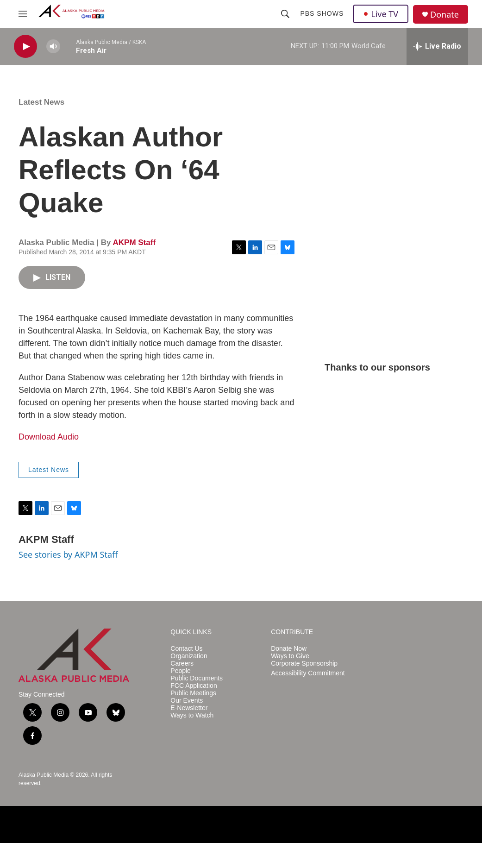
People (180, 670)
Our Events (186, 700)
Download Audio (49, 436)
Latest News (41, 102)
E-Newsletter (188, 708)
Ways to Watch (191, 715)
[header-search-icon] (285, 14)
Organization (188, 656)
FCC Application (193, 685)
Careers (182, 663)
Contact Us (186, 648)
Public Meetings (193, 693)
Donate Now (289, 648)
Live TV (380, 13)
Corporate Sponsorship (304, 663)
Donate (444, 14)
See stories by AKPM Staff (68, 554)
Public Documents (196, 678)
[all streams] (437, 46)
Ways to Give (290, 656)
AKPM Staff (134, 242)
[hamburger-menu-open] (22, 14)
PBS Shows (322, 13)
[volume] (53, 46)
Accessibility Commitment (307, 673)
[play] (25, 46)
